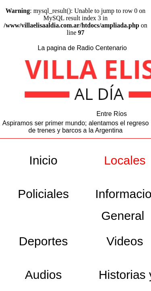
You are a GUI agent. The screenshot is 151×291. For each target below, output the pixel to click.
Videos (124, 241)
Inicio (43, 160)
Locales (124, 160)
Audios (43, 274)
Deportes (43, 241)
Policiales (43, 193)
